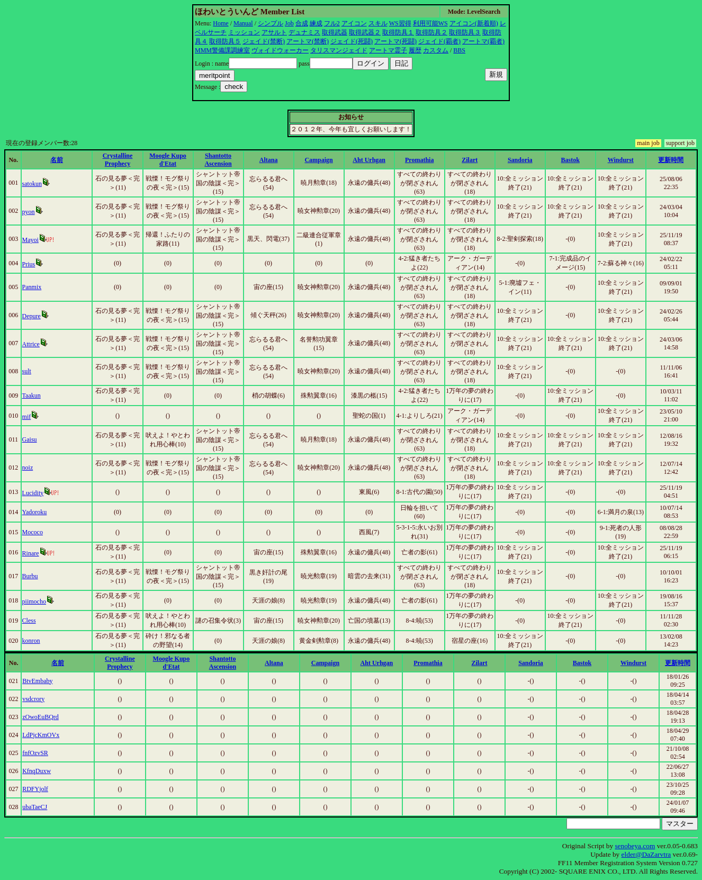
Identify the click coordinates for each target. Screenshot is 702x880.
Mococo (32, 532)
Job (289, 23)
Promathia (419, 160)
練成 (316, 23)
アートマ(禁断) (307, 41)
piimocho (34, 601)
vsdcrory (33, 699)
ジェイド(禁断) (263, 41)
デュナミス (304, 32)
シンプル (270, 23)
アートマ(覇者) (483, 41)
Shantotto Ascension (217, 159)
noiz (27, 467)
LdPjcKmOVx (40, 735)
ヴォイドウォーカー (280, 50)
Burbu (30, 576)
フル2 (332, 23)
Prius (28, 264)
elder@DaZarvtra (646, 854)
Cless (29, 620)
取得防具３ (465, 32)
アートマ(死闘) (395, 41)
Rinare (30, 553)
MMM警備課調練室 (222, 50)
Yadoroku (34, 512)
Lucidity (33, 493)
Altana (268, 160)
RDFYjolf (35, 789)
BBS (459, 50)
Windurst (621, 160)
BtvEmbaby (37, 681)
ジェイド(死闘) (351, 41)
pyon (28, 211)
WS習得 (400, 23)
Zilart (470, 160)
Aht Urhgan (369, 160)
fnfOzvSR (35, 753)
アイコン (354, 23)
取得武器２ (365, 32)
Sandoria (520, 160)
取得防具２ (431, 32)
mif (26, 416)
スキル (378, 23)
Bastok (570, 160)
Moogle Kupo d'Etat (167, 159)
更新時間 (670, 160)
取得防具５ (225, 41)
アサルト (274, 32)
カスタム (435, 50)
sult (26, 371)
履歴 (415, 50)
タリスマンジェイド (338, 50)
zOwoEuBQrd (40, 717)
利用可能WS (430, 23)
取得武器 (334, 32)
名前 (56, 160)
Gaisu (29, 439)
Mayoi (30, 240)
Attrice (31, 344)
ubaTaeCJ (34, 807)
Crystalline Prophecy (118, 159)
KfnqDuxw (36, 771)
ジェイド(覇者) (439, 41)
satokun (32, 183)
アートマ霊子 (388, 50)
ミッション (244, 32)
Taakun (31, 395)
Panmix (32, 287)
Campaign (318, 160)
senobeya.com (635, 846)
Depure (31, 316)
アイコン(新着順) (473, 23)
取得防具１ (398, 32)
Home (220, 23)
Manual (243, 23)
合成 (301, 23)
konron (31, 640)
